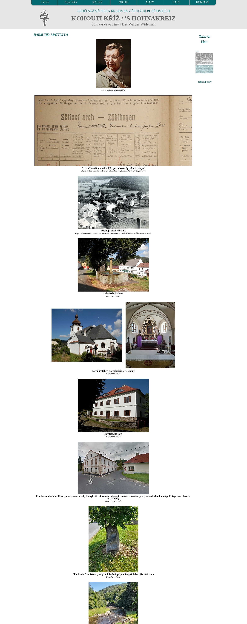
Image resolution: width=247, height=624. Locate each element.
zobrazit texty (205, 81)
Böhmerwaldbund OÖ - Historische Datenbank (100, 233)
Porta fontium (138, 171)
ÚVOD (44, 2)
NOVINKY (71, 2)
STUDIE (97, 2)
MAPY (150, 2)
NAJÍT (176, 2)
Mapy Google (115, 501)
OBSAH (123, 2)
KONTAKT (202, 2)
